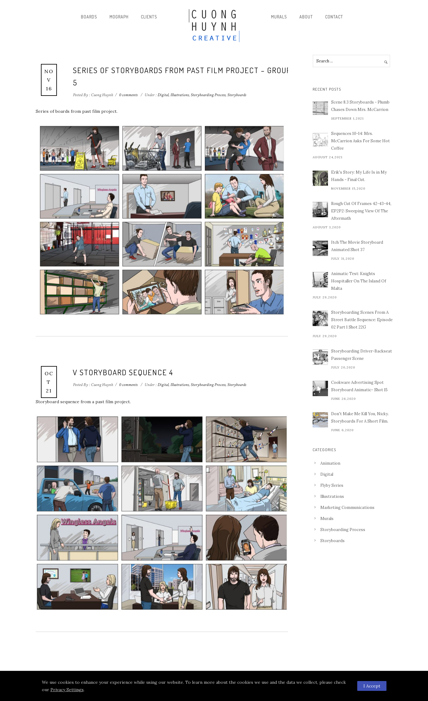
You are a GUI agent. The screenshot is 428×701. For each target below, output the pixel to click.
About (306, 16)
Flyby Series (331, 485)
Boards (89, 16)
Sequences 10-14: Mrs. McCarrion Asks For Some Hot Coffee (360, 141)
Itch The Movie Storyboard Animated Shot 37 (357, 246)
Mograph (119, 16)
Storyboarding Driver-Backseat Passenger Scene (361, 355)
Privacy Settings (67, 689)
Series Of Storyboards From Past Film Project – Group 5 (182, 76)
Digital (163, 95)
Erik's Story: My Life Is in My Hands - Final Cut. (359, 176)
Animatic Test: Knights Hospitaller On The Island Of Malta (358, 281)
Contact (334, 16)
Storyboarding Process (208, 95)
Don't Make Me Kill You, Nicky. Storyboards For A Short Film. (360, 417)
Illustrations (179, 95)
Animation (330, 463)
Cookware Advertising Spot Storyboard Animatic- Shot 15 (359, 386)
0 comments (128, 95)
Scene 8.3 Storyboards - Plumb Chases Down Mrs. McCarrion (360, 106)
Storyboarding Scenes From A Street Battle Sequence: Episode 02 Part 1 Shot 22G (362, 320)
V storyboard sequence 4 (123, 372)
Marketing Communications (347, 507)
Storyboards (236, 95)
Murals (279, 16)
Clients (149, 16)
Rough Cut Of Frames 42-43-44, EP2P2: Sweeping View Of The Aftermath (361, 211)
